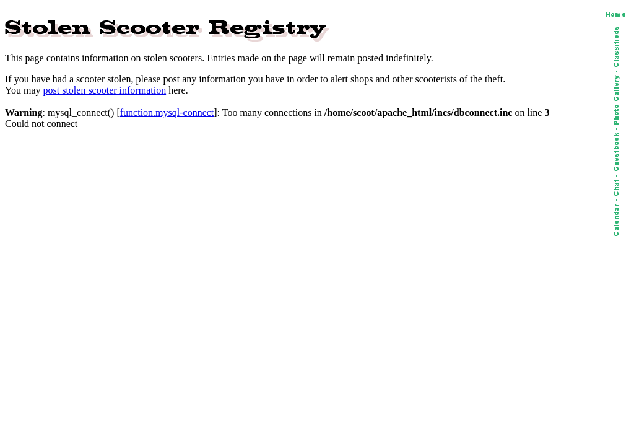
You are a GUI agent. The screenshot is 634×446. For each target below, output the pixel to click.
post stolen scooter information (105, 90)
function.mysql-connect (167, 112)
